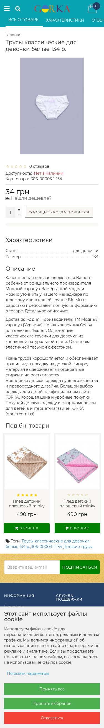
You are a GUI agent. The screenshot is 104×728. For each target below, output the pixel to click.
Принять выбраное (51, 703)
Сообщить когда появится (59, 212)
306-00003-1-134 (46, 546)
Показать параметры (28, 673)
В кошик (27, 528)
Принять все (52, 689)
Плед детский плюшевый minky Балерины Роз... (77, 506)
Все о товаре (24, 19)
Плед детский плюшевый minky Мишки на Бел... (27, 506)
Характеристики (65, 20)
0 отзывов (38, 166)
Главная (13, 34)
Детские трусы (78, 546)
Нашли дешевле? (31, 198)
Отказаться (52, 717)
